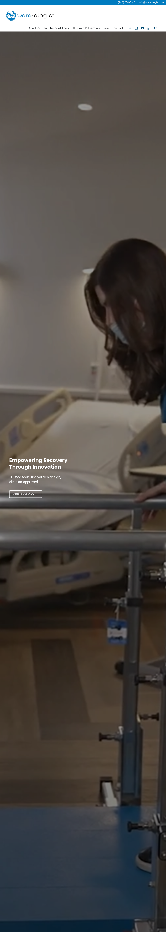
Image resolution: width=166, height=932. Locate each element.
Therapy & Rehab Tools (86, 28)
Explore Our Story (25, 494)
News (106, 28)
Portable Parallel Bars (56, 28)
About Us (34, 28)
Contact (118, 28)
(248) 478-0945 (127, 2)
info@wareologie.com (151, 2)
